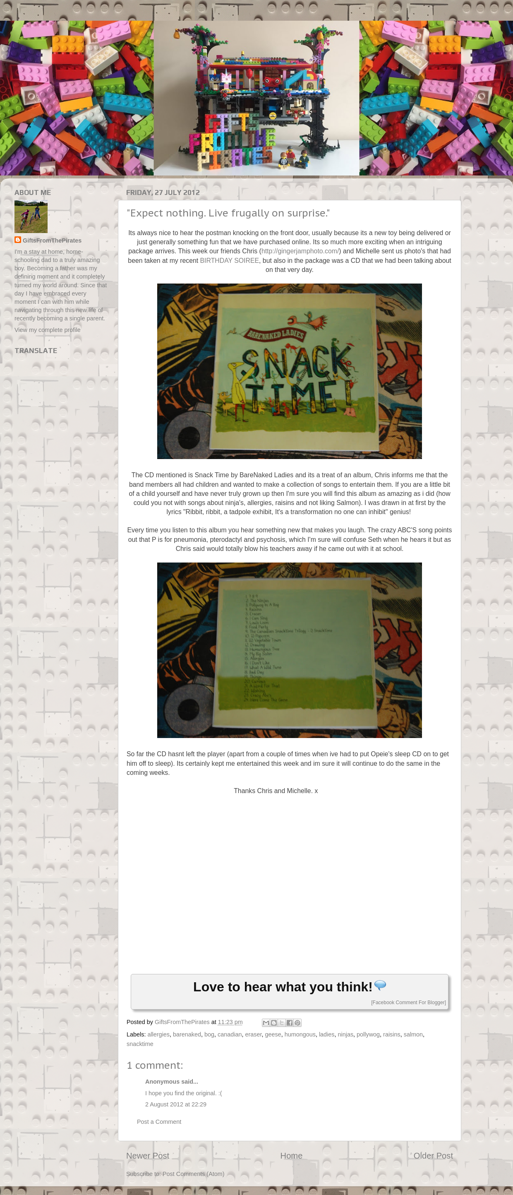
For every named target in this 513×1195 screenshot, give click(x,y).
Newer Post (147, 1155)
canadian (230, 1034)
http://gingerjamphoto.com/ (300, 251)
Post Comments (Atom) (194, 1174)
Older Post (433, 1155)
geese (273, 1034)
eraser (253, 1034)
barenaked (187, 1034)
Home (291, 1155)
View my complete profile (47, 330)
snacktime (140, 1044)
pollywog (368, 1034)
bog (209, 1034)
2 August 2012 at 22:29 (175, 1104)
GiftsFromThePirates (52, 240)
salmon (413, 1034)
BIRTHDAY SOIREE (229, 260)
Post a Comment (159, 1121)
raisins (391, 1034)
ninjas (346, 1034)
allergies (158, 1034)
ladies (327, 1034)
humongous (300, 1034)
